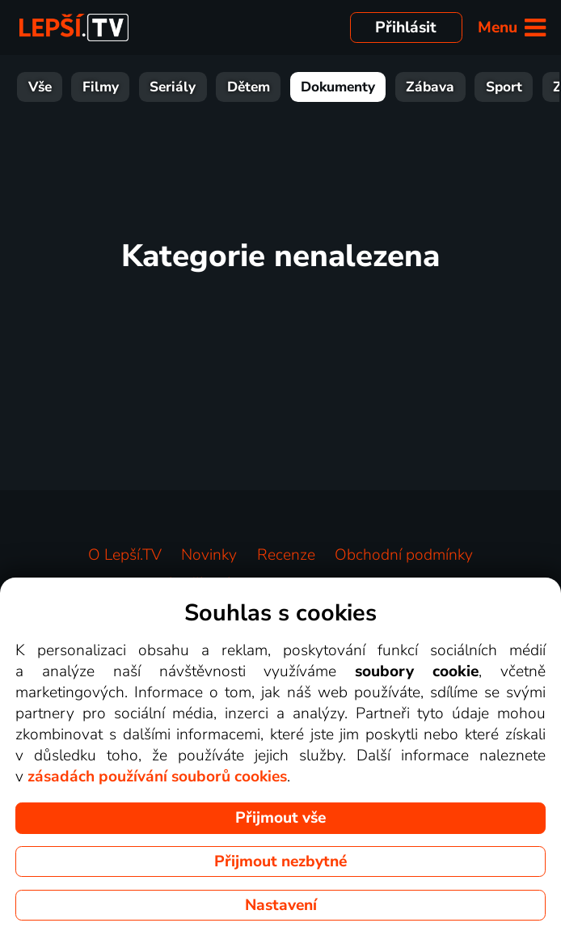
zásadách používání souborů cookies (157, 776)
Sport (446, 87)
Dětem (191, 87)
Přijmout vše (280, 817)
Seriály (115, 87)
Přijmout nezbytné (280, 861)
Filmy (43, 87)
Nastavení (281, 905)
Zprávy (519, 87)
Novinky (209, 554)
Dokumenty (280, 87)
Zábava (372, 87)
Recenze (286, 554)
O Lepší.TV (125, 554)
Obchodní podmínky (404, 554)
